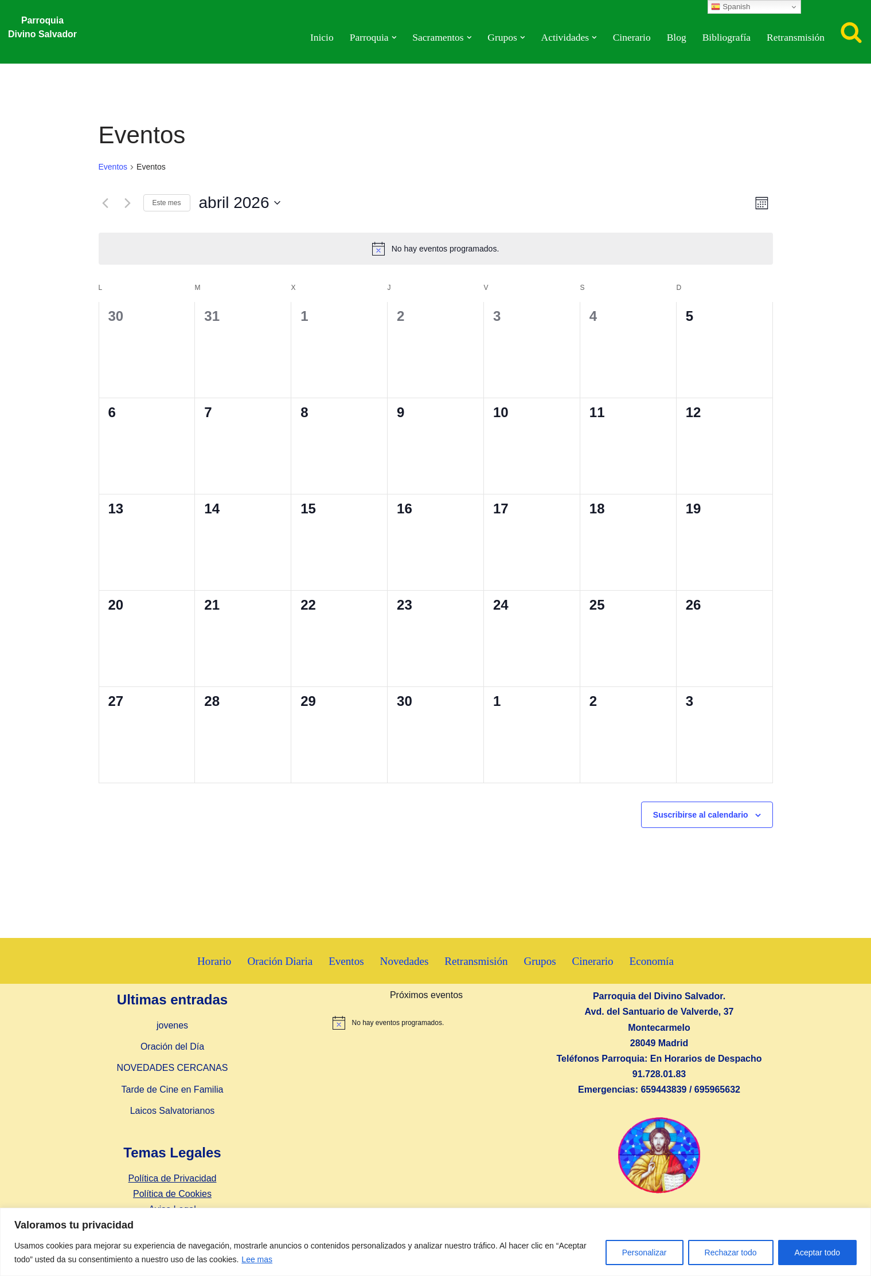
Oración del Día (172, 1047)
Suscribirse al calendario (700, 814)
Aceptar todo (817, 1252)
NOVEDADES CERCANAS (172, 1068)
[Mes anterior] (105, 203)
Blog (675, 38)
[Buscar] (851, 32)
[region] (435, 1242)
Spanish (730, 6)
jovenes (172, 1025)
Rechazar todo (731, 1252)
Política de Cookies (172, 1194)
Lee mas (256, 1259)
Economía (652, 961)
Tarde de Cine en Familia (173, 1089)
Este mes (167, 203)
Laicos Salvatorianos (172, 1111)
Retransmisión (795, 38)
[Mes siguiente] (128, 203)
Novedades (404, 961)
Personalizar (644, 1252)
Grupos (540, 961)
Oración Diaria (280, 961)
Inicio (319, 38)
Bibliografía (725, 38)
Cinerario (631, 38)
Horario (213, 961)
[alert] (436, 249)
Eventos (113, 166)
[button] (392, 37)
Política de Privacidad (172, 1178)
